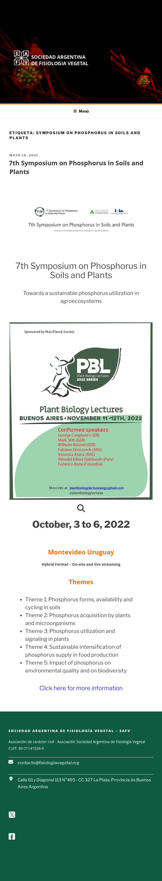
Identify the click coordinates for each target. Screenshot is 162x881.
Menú (81, 111)
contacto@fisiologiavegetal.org (48, 762)
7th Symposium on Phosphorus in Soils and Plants (76, 167)
